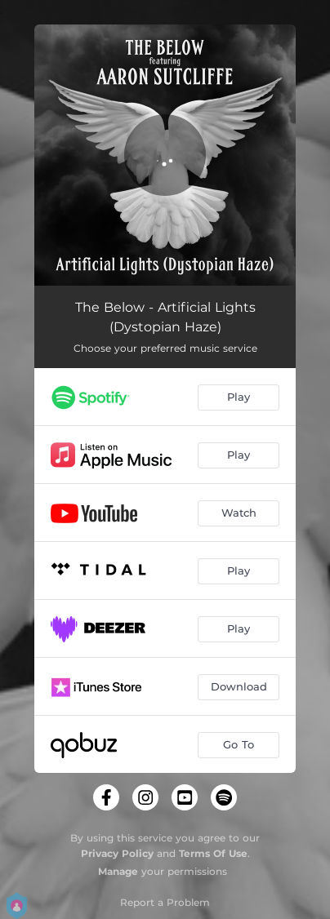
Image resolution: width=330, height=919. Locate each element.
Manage (118, 871)
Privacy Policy (117, 853)
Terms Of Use (213, 853)
